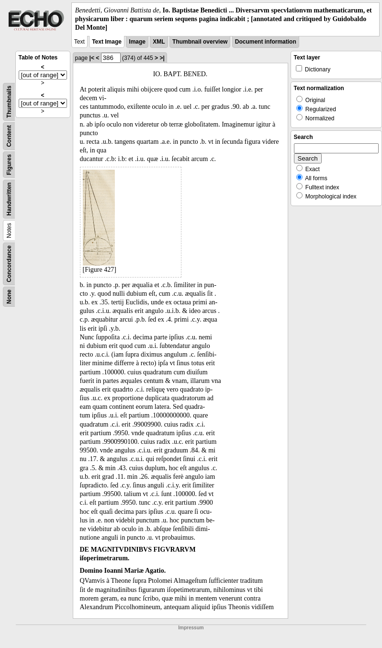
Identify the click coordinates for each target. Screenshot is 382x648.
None (9, 296)
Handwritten (9, 198)
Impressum (190, 627)
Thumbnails (9, 101)
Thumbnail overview (199, 41)
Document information (265, 41)
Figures (9, 164)
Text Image (107, 41)
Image (137, 41)
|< (92, 58)
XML (159, 41)
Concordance (9, 263)
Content (9, 136)
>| (161, 58)
